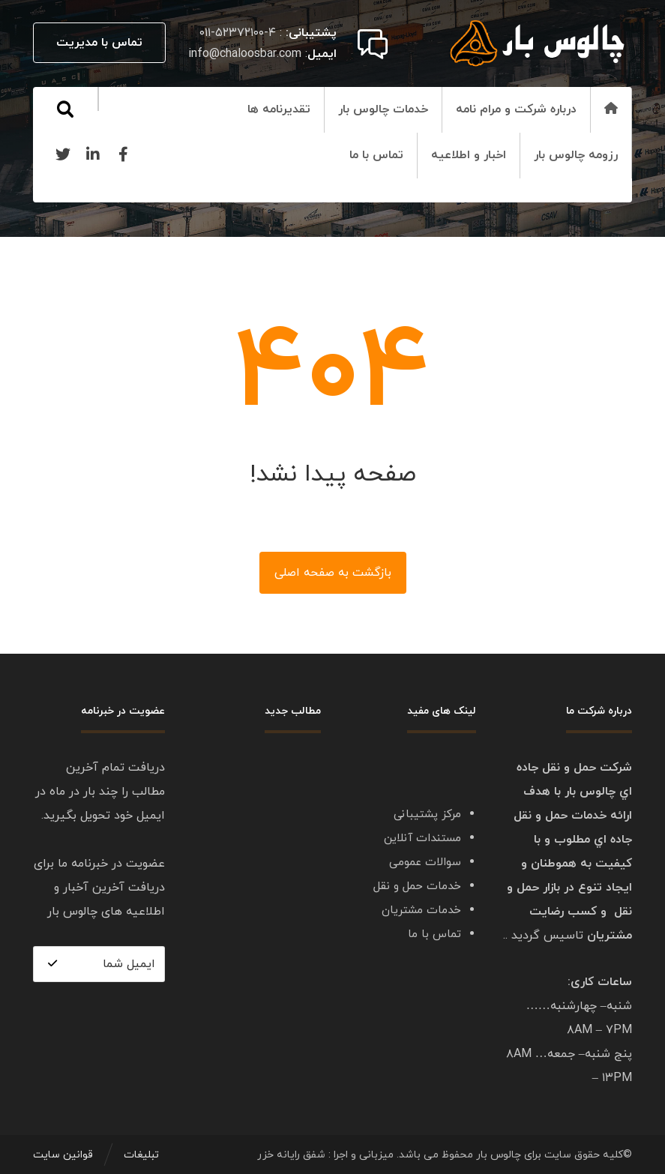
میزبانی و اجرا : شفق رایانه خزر (325, 1155)
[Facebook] (123, 154)
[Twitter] (63, 154)
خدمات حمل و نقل (417, 886)
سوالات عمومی (425, 862)
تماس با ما (434, 934)
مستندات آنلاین (422, 838)
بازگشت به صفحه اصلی (332, 573)
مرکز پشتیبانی (427, 814)
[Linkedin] (93, 154)
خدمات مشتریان (421, 910)
